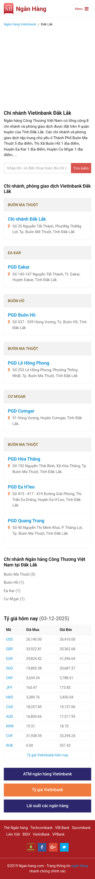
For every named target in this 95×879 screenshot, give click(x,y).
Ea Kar (12, 591)
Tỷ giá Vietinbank (47, 789)
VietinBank (41, 834)
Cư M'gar (14, 599)
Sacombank (81, 828)
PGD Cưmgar (21, 411)
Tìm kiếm (81, 168)
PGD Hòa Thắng (24, 459)
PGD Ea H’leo (21, 487)
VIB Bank (62, 828)
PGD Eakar (19, 267)
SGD (9, 668)
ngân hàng (79, 866)
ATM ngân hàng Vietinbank (47, 774)
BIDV (26, 834)
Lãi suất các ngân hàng (47, 805)
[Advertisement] (47, 66)
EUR (9, 659)
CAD (9, 707)
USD (9, 639)
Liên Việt (13, 834)
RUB (9, 745)
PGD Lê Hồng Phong (28, 363)
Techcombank (41, 828)
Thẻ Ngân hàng (16, 828)
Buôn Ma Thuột (19, 574)
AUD (9, 716)
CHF (9, 736)
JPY (9, 688)
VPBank (58, 834)
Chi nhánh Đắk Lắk (27, 219)
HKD (9, 697)
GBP (9, 649)
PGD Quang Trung (26, 520)
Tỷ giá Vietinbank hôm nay (47, 755)
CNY (9, 678)
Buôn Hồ (14, 582)
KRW (10, 726)
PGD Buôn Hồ (21, 315)
